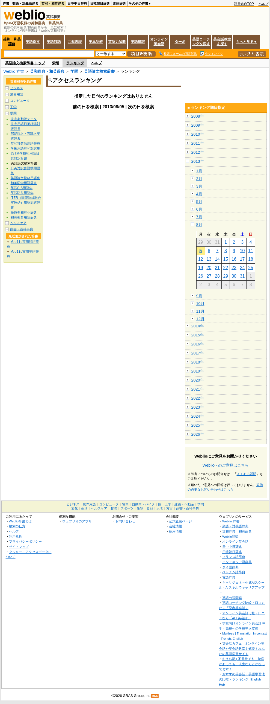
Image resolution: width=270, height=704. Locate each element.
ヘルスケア (18, 223)
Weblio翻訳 (230, 536)
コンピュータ (20, 101)
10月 (200, 303)
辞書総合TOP (244, 4)
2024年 (197, 416)
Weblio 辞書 (14, 71)
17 (242, 259)
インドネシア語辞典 (237, 562)
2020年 (197, 380)
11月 (200, 311)
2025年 (197, 425)
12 (200, 259)
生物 (140, 508)
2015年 (197, 335)
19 (200, 267)
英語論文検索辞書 (99, 71)
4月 (199, 194)
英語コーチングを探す (201, 41)
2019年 (197, 371)
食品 (150, 508)
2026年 (197, 434)
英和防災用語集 (22, 193)
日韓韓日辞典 (100, 3)
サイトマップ (19, 546)
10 (242, 250)
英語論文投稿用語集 (25, 178)
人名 (159, 508)
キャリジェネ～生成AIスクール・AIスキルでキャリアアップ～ (242, 587)
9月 (199, 296)
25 (250, 267)
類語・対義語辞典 (25, 3)
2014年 (197, 326)
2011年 (197, 143)
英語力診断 (117, 42)
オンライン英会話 (159, 41)
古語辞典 (119, 3)
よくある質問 (246, 474)
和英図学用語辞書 (24, 183)
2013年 (197, 161)
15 (225, 259)
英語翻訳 (138, 42)
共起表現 (75, 42)
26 (200, 276)
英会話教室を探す (222, 41)
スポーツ (126, 508)
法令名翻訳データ (24, 119)
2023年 (197, 407)
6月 (199, 209)
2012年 (197, 152)
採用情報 (175, 531)
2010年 (197, 134)
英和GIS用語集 (22, 188)
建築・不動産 (184, 504)
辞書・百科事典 (21, 229)
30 (234, 276)
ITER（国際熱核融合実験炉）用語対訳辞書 (26, 203)
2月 (199, 178)
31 (242, 276)
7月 (199, 217)
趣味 (114, 508)
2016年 (197, 344)
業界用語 (16, 94)
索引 (55, 63)
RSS (155, 695)
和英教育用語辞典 (24, 217)
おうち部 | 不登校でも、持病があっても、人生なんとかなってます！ (242, 664)
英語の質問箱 (232, 598)
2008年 (197, 116)
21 (217, 267)
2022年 (197, 398)
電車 (125, 504)
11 (250, 250)
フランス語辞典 (233, 556)
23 (234, 267)
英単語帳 (96, 42)
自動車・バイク (143, 504)
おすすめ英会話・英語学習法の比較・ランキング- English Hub (242, 679)
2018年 (197, 362)
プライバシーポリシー (25, 541)
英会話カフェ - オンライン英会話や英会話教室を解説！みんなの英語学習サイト (242, 648)
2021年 (197, 389)
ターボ (180, 42)
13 (208, 259)
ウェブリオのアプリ (77, 521)
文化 (74, 508)
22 (225, 267)
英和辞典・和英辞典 (47, 71)
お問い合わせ (125, 521)
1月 (199, 171)
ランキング (75, 63)
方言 (169, 508)
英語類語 (54, 42)
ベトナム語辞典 (233, 572)
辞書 (6, 3)
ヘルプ (263, 4)
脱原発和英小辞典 (24, 212)
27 (208, 276)
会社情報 (175, 526)
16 (234, 259)
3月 (199, 186)
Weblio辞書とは (20, 521)
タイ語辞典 (230, 567)
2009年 (197, 125)
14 (217, 259)
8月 (199, 224)
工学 (13, 107)
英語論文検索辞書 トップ (25, 63)
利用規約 (15, 536)
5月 (199, 201)
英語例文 (33, 42)
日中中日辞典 (77, 3)
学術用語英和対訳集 (25, 148)
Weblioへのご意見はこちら (226, 465)
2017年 (197, 353)
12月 (200, 319)
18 (250, 259)
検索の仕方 (17, 526)
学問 (74, 71)
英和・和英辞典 (52, 3)
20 (208, 267)
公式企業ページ (180, 521)
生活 (84, 508)
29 (225, 276)
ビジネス (16, 88)
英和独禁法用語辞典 (25, 144)
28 (217, 276)
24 (242, 267)
